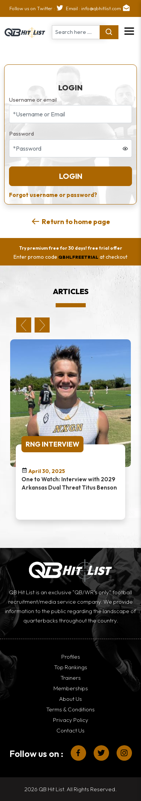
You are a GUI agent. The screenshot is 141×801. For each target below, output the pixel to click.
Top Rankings (70, 667)
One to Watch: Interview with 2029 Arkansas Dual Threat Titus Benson (69, 483)
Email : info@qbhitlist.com (99, 8)
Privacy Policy (70, 719)
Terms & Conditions (70, 709)
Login (70, 176)
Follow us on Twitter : (37, 8)
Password (21, 133)
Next (42, 325)
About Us (70, 698)
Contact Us (70, 730)
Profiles (70, 656)
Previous (23, 325)
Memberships (70, 688)
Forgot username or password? (53, 194)
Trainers (71, 677)
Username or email (33, 99)
